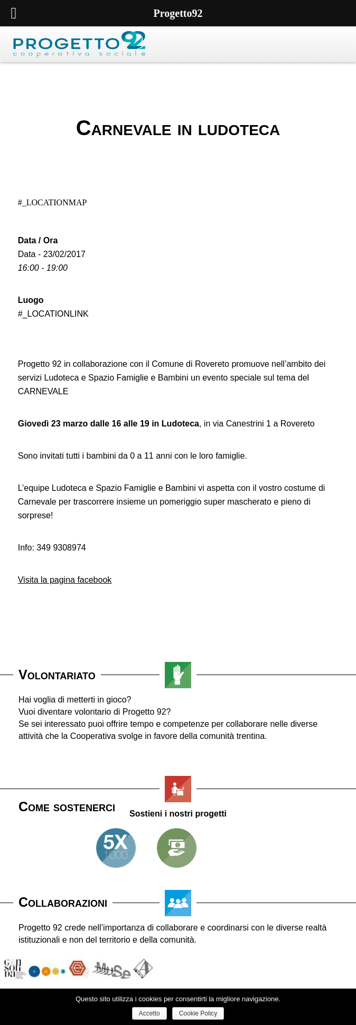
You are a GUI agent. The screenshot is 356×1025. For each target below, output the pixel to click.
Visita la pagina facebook (65, 579)
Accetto (149, 1013)
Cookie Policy (198, 1013)
